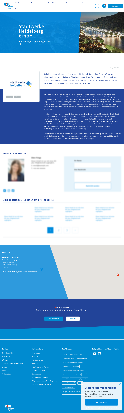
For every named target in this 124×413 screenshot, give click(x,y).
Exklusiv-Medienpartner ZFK (42, 384)
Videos (4, 367)
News (4, 370)
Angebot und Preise (39, 370)
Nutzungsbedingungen (40, 377)
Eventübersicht (7, 353)
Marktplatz (6, 356)
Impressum (36, 353)
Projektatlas (6, 374)
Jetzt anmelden (101, 402)
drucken (116, 68)
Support (35, 363)
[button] (118, 275)
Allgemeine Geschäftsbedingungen (44, 381)
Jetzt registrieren (54, 319)
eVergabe (5, 360)
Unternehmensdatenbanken (12, 363)
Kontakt (72, 319)
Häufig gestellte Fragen (40, 367)
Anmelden (115, 6)
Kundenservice (37, 360)
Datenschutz (36, 374)
